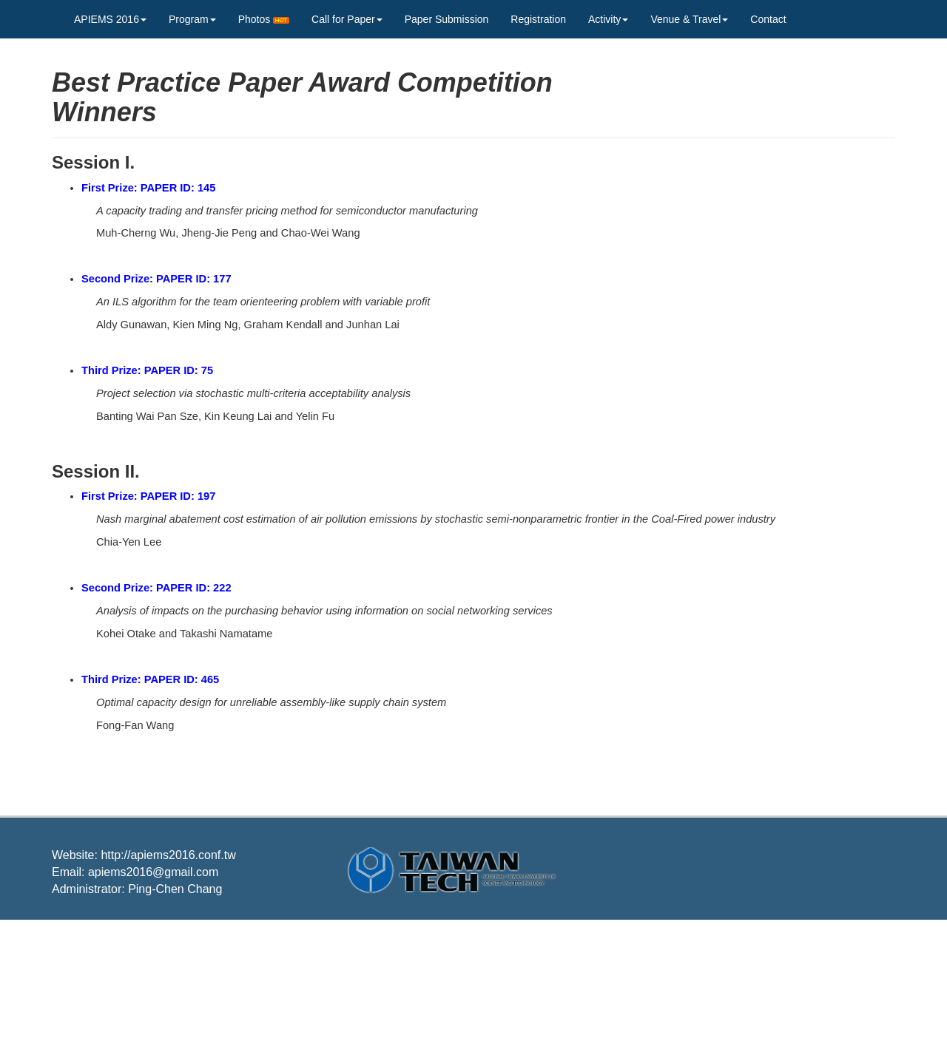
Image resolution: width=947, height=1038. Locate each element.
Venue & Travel (689, 19)
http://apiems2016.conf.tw (168, 855)
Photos (263, 19)
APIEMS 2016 (110, 19)
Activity (608, 19)
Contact (768, 19)
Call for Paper (346, 19)
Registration (538, 19)
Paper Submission (447, 19)
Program (192, 19)
